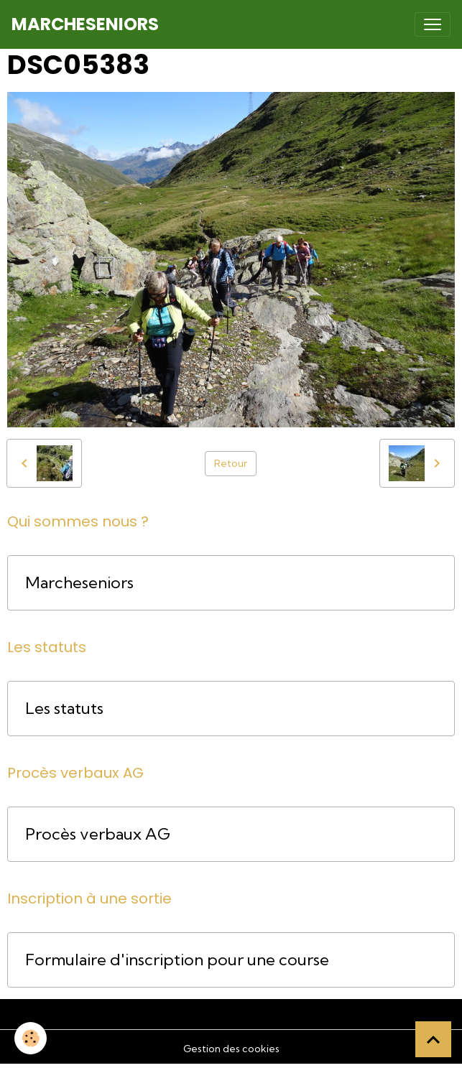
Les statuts (64, 708)
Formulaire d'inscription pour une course (177, 960)
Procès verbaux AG (97, 834)
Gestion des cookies (231, 1048)
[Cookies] (30, 1038)
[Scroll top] (433, 1039)
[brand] (85, 24)
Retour (230, 463)
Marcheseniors (79, 583)
